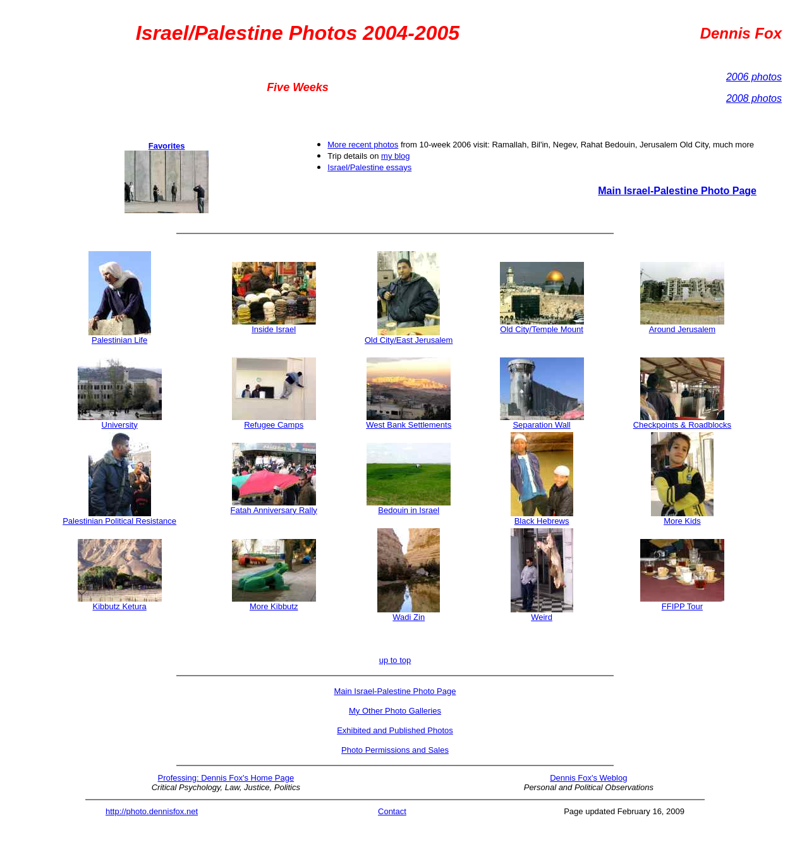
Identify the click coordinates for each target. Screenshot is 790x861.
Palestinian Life (119, 340)
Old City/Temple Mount (542, 325)
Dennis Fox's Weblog (588, 778)
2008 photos (754, 98)
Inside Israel (274, 329)
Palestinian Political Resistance (119, 521)
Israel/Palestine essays (369, 167)
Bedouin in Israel (408, 510)
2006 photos (754, 76)
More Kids (682, 521)
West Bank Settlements (408, 421)
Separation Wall (542, 421)
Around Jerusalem (682, 329)
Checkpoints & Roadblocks (682, 425)
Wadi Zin (408, 617)
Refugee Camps (273, 425)
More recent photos (362, 144)
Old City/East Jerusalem (409, 336)
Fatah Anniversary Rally (274, 506)
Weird (541, 617)
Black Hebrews (541, 521)
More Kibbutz (274, 606)
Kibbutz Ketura (119, 606)
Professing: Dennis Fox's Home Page (226, 778)
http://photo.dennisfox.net (152, 811)
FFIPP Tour (682, 606)
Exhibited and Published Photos (395, 730)
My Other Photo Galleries (395, 710)
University (120, 425)
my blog (395, 156)
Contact (392, 811)
